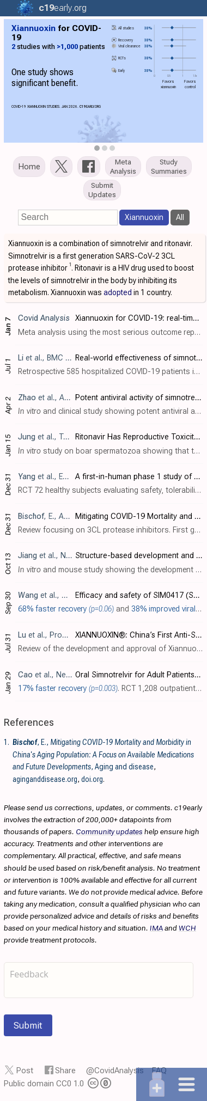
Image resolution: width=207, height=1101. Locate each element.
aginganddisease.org (45, 779)
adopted (118, 292)
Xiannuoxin (144, 217)
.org (60, 8)
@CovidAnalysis (115, 1070)
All (180, 217)
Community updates (109, 831)
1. (6, 742)
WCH (187, 927)
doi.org (92, 779)
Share (65, 1070)
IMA (156, 927)
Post (24, 1070)
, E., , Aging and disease (103, 754)
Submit (28, 1025)
